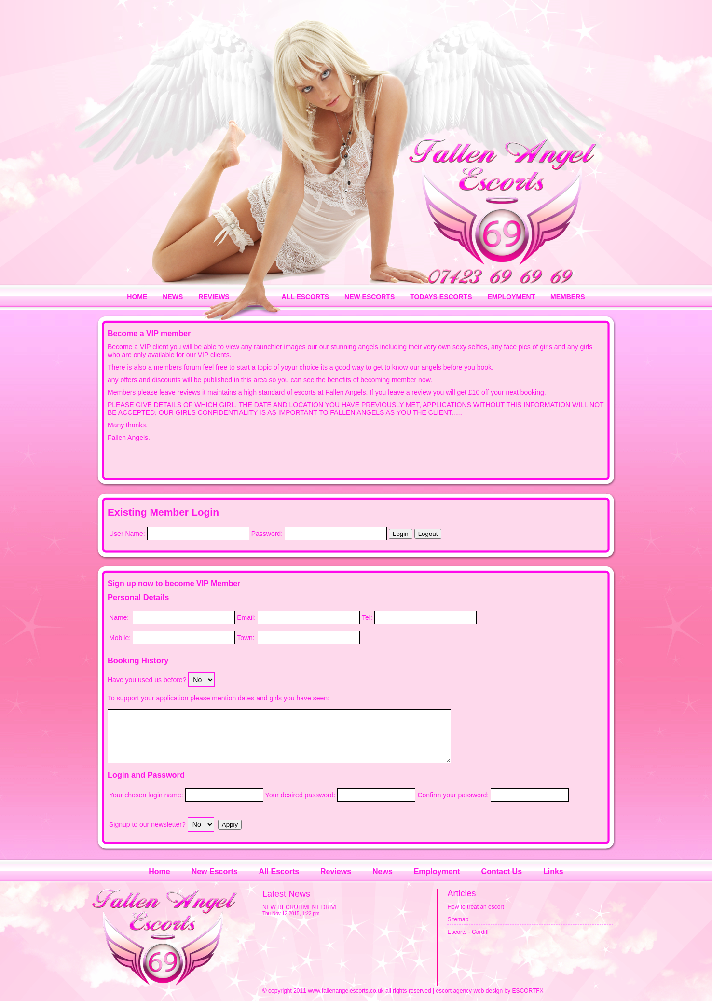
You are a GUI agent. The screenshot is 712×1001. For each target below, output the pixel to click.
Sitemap (457, 919)
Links (553, 871)
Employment (437, 871)
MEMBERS (567, 297)
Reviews (335, 871)
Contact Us (501, 871)
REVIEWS (214, 297)
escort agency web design (469, 990)
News (382, 871)
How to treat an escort (475, 907)
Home (159, 871)
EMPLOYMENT (511, 297)
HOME (137, 297)
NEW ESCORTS (369, 297)
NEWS (173, 297)
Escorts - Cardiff (468, 932)
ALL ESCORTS (305, 297)
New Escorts (215, 871)
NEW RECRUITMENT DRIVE (300, 907)
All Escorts (279, 871)
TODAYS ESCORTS (441, 297)
